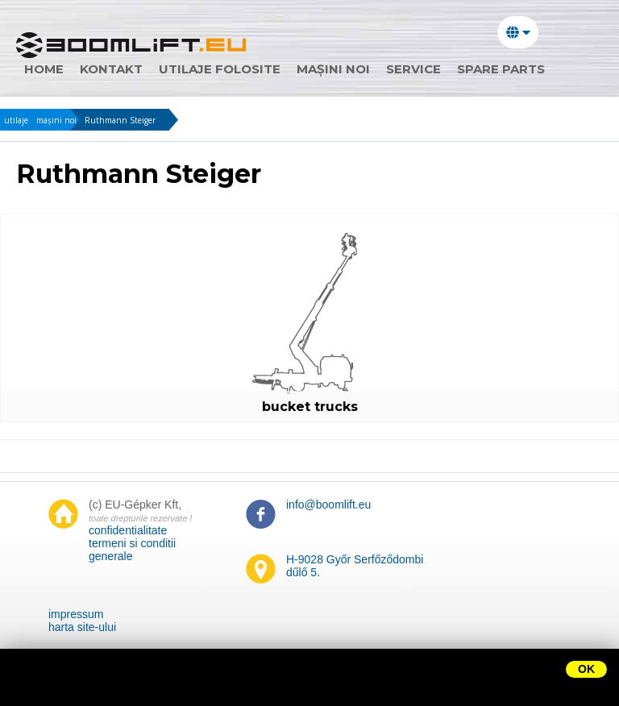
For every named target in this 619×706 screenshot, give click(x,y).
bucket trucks (310, 406)
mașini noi (333, 69)
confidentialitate (128, 530)
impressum (75, 614)
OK (586, 668)
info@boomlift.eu (328, 504)
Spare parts (501, 69)
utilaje (16, 120)
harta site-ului (82, 627)
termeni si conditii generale (132, 550)
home (44, 69)
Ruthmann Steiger (120, 120)
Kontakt (111, 69)
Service (413, 69)
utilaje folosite (219, 69)
